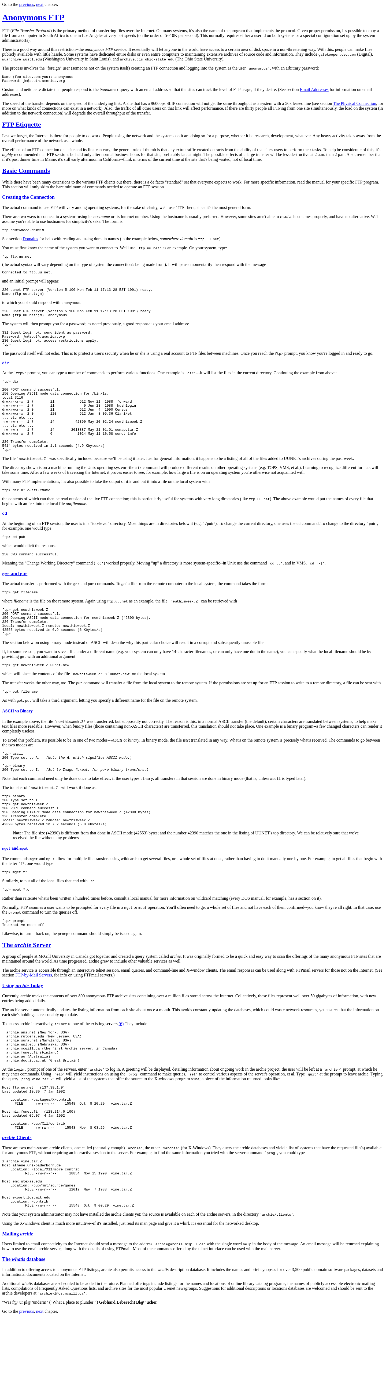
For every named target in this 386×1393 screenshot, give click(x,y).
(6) (121, 1073)
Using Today (22, 1035)
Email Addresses (314, 91)
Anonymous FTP (33, 17)
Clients (17, 1202)
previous (26, 4)
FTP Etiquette (21, 126)
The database (23, 1334)
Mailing (17, 1308)
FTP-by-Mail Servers (33, 1025)
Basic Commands (26, 172)
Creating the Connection (28, 198)
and (14, 602)
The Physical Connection (354, 105)
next (40, 4)
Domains (30, 241)
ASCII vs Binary (17, 747)
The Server (26, 994)
